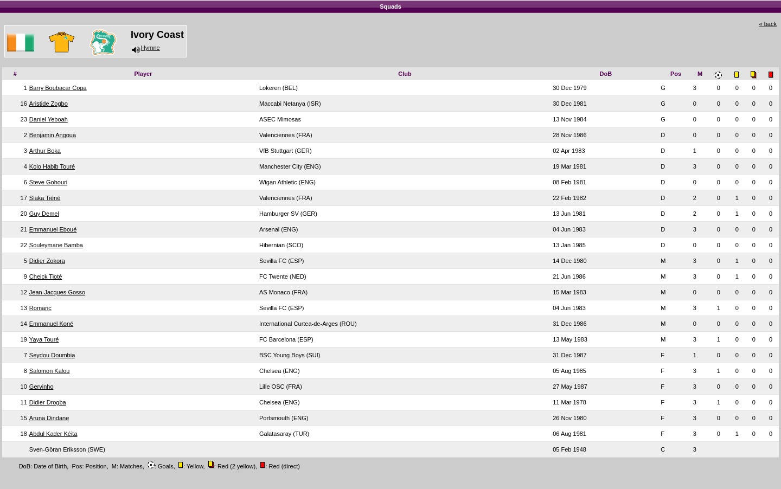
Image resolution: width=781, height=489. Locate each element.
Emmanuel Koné (51, 323)
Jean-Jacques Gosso (57, 292)
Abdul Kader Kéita (53, 433)
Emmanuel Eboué (52, 229)
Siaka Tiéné (44, 198)
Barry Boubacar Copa (58, 88)
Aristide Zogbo (48, 103)
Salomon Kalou (49, 371)
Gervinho (41, 386)
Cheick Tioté (45, 276)
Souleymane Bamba (56, 245)
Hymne (145, 47)
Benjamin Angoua (52, 135)
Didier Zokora (47, 261)
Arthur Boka (45, 150)
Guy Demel (44, 213)
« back (768, 24)
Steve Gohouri (48, 182)
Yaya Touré (44, 339)
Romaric (40, 308)
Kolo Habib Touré (52, 166)
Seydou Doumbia (52, 355)
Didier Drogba (47, 402)
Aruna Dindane (49, 418)
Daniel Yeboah (48, 119)
